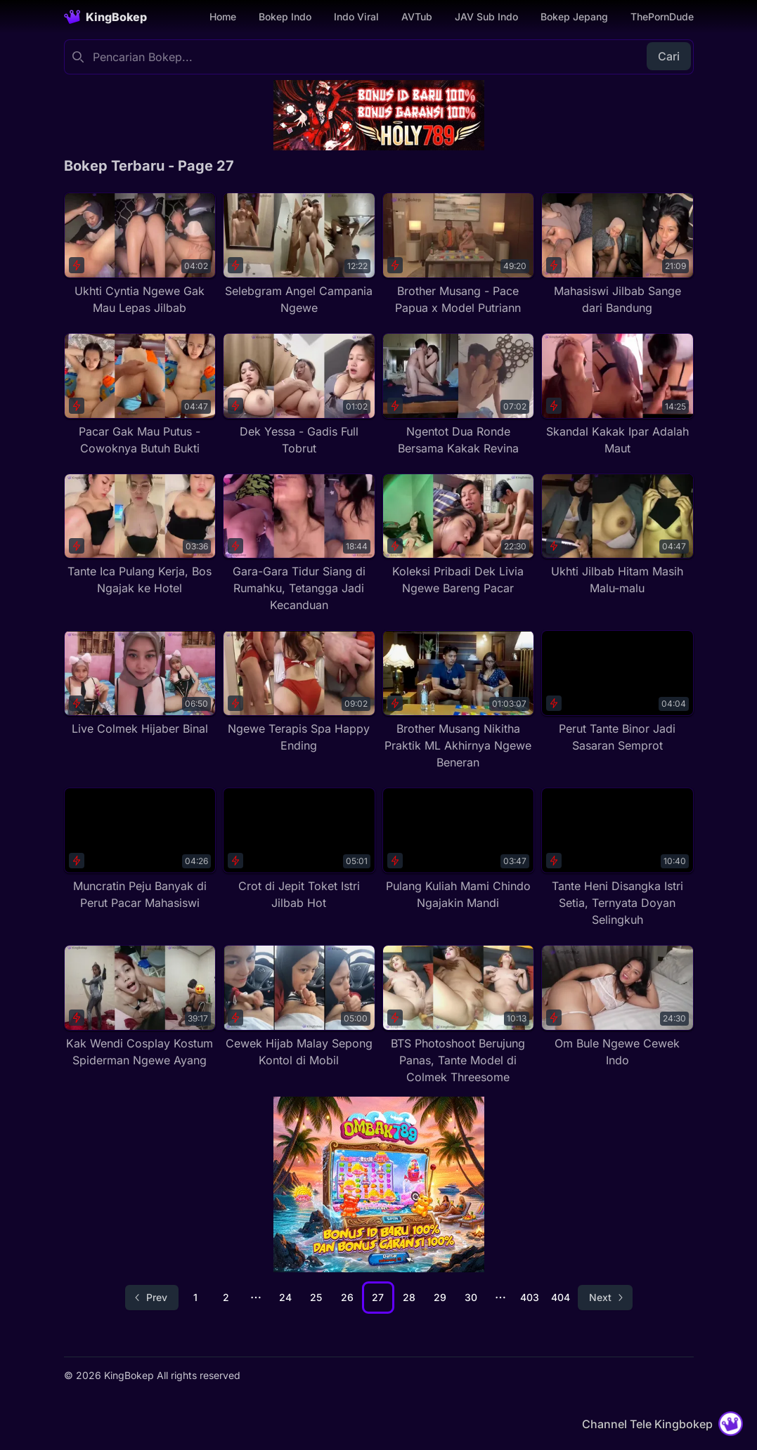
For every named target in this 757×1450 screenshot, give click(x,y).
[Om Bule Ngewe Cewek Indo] (617, 1007)
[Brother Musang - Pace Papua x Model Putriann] (458, 254)
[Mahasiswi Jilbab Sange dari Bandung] (617, 254)
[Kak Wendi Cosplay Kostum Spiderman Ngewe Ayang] (140, 1007)
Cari (669, 56)
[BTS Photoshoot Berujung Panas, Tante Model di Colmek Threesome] (458, 1015)
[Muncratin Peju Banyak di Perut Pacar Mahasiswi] (140, 849)
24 (285, 1297)
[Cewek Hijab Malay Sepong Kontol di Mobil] (299, 1007)
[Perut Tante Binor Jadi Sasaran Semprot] (617, 692)
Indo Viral (356, 16)
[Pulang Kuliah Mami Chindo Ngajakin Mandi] (458, 849)
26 (347, 1297)
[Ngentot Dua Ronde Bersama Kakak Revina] (458, 395)
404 (560, 1297)
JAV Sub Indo (486, 16)
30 (471, 1297)
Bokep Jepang (574, 16)
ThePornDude (662, 16)
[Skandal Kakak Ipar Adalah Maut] (617, 395)
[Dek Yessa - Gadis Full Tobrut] (299, 395)
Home (222, 16)
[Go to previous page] (152, 1297)
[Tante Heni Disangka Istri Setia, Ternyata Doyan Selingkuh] (617, 858)
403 (529, 1297)
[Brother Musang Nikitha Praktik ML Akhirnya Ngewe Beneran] (458, 700)
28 (409, 1297)
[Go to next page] (605, 1297)
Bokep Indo (285, 16)
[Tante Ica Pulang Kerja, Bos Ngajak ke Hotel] (140, 535)
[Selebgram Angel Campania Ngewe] (299, 254)
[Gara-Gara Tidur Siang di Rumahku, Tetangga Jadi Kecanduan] (299, 543)
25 (316, 1297)
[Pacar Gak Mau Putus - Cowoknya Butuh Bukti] (140, 395)
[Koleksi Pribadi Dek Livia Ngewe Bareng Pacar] (458, 535)
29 (440, 1297)
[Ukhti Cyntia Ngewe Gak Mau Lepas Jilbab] (140, 254)
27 (378, 1297)
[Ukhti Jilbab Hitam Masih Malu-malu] (617, 535)
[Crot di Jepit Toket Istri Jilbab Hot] (299, 849)
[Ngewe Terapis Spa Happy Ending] (299, 692)
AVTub (416, 16)
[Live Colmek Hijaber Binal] (140, 683)
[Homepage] (105, 16)
